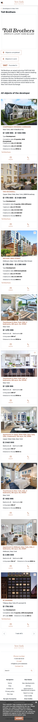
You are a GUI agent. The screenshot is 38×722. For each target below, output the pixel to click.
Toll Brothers (6, 152)
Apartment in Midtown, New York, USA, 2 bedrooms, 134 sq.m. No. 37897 (18, 548)
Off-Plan (28, 686)
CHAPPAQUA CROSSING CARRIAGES (17, 127)
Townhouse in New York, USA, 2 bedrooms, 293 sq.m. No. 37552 (15, 323)
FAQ (9, 686)
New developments (28, 683)
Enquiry (11, 159)
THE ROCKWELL (9, 192)
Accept (19, 718)
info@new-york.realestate (19, 663)
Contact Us (9, 688)
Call (28, 159)
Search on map (28, 693)
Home (10, 683)
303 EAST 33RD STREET (11, 258)
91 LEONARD (7, 600)
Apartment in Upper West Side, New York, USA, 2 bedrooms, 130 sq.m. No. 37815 (19, 435)
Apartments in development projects (28, 689)
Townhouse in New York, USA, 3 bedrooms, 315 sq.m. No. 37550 (15, 492)
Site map (10, 694)
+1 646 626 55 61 (19, 658)
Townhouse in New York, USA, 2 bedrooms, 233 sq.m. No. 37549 (15, 379)
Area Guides (28, 696)
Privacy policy (9, 691)
